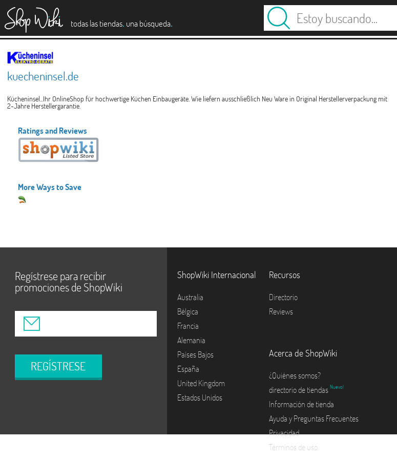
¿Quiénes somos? (295, 375)
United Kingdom (201, 383)
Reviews (281, 311)
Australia (190, 297)
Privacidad (284, 433)
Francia (188, 326)
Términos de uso (293, 447)
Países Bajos (195, 354)
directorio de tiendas (299, 390)
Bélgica (187, 311)
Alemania (191, 340)
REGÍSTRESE (58, 366)
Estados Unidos (199, 397)
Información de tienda (301, 404)
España (188, 369)
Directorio (283, 297)
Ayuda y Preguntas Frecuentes (314, 418)
